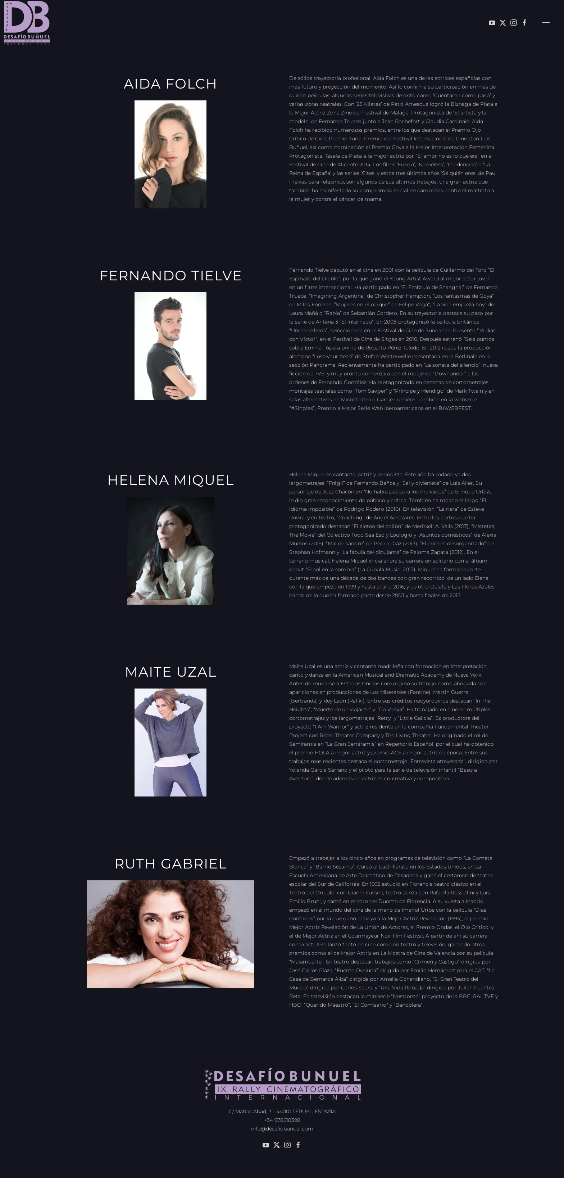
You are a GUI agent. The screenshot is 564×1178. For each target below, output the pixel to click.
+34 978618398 (282, 1118)
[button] (546, 22)
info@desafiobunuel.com (282, 1127)
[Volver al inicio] (27, 22)
